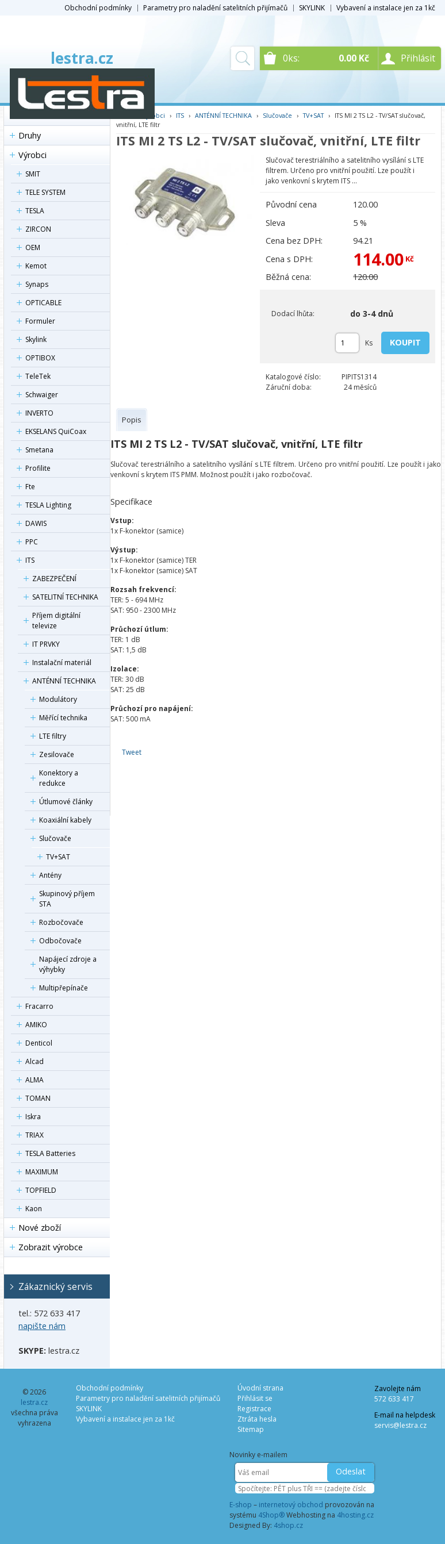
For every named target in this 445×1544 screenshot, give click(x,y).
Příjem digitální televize (56, 620)
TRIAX (34, 1135)
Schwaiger (41, 395)
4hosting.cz (355, 1515)
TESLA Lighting (48, 505)
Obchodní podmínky (98, 8)
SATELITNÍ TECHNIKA (65, 597)
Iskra (33, 1116)
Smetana (39, 450)
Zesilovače (56, 754)
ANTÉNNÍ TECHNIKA (64, 681)
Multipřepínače (63, 988)
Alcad (34, 1061)
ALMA (34, 1080)
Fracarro (39, 1006)
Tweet (131, 752)
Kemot (36, 266)
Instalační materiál (61, 662)
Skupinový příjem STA (67, 899)
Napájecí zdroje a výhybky (68, 964)
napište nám (42, 1325)
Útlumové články (66, 801)
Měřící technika (63, 718)
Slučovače (55, 838)
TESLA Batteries (50, 1153)
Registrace (254, 1409)
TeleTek (38, 376)
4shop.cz (288, 1525)
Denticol (38, 1043)
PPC (31, 542)
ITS (29, 560)
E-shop (240, 1505)
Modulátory (58, 699)
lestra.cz (82, 58)
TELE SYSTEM (45, 192)
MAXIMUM (41, 1172)
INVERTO (39, 413)
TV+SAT (58, 857)
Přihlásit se (255, 1398)
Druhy (29, 135)
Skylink (36, 339)
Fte (30, 486)
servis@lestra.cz (400, 1425)
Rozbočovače (61, 922)
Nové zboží (39, 1227)
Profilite (38, 468)
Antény (50, 875)
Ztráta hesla (257, 1419)
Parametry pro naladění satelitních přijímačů (215, 8)
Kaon (33, 1208)
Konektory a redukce (58, 778)
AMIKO (36, 1025)
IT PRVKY (46, 644)
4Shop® (271, 1515)
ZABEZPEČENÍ (54, 578)
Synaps (36, 284)
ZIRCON (38, 229)
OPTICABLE (43, 303)
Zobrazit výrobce (50, 1247)
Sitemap (250, 1429)
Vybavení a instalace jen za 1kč (385, 8)
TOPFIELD (40, 1190)
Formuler (40, 321)
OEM (32, 247)
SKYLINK (312, 8)
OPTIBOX (40, 358)
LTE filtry (52, 736)
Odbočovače (60, 941)
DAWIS (36, 523)
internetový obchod (291, 1505)
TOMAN (38, 1098)
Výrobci (32, 154)
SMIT (32, 174)
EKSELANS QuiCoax (55, 431)
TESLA (34, 211)
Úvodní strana (260, 1388)
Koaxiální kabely (65, 820)
